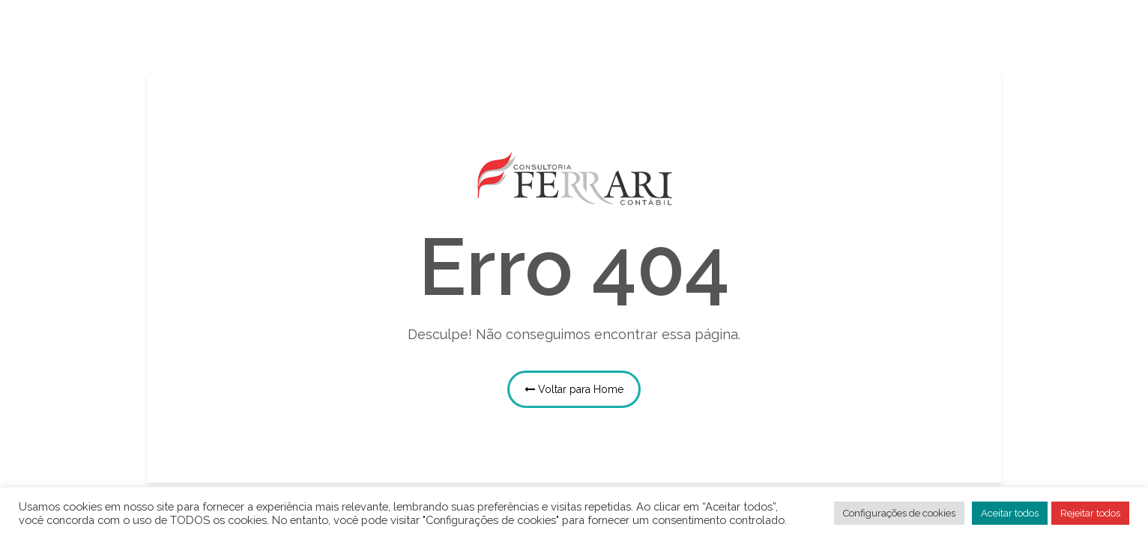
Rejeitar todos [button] (1090, 513)
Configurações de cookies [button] (899, 513)
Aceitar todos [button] (1010, 513)
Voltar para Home (574, 389)
